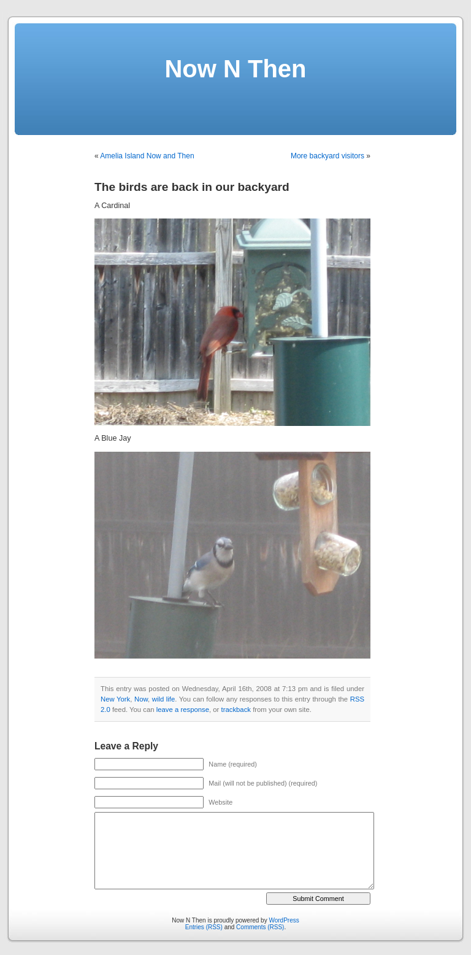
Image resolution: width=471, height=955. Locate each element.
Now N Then (235, 68)
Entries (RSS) (204, 927)
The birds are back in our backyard (191, 186)
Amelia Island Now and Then (147, 156)
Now (141, 699)
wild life (163, 699)
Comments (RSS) (260, 927)
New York (115, 699)
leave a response (182, 709)
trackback (236, 709)
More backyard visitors (327, 156)
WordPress (284, 920)
